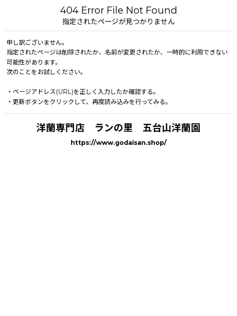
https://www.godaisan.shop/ (119, 143)
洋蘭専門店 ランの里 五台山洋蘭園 (118, 127)
